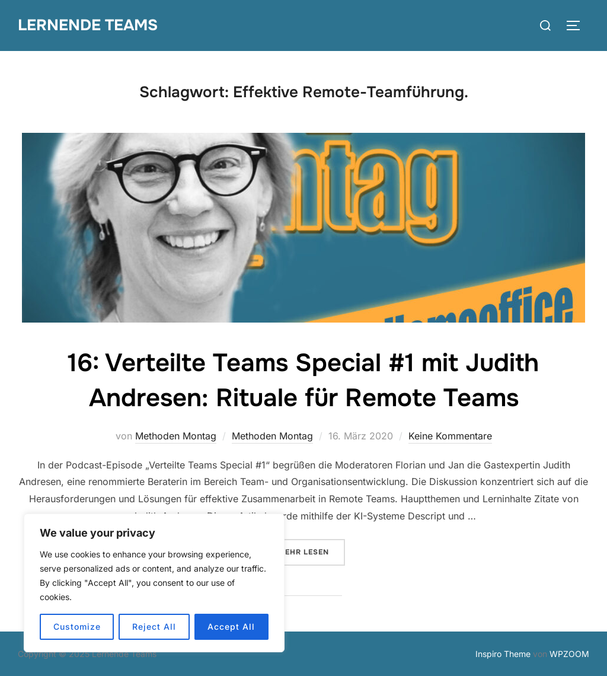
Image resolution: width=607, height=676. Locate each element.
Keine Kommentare (450, 436)
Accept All (231, 626)
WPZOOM (569, 654)
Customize (77, 626)
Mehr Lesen (311, 551)
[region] (154, 583)
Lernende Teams (88, 25)
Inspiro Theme (503, 654)
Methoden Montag (175, 436)
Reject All (154, 626)
